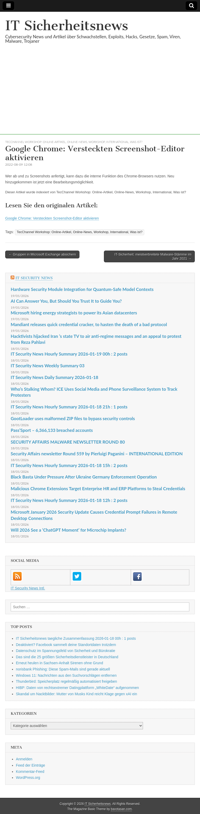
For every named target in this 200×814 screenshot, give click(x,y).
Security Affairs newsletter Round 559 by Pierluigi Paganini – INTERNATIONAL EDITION (97, 453)
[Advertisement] (100, 97)
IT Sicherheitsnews (66, 26)
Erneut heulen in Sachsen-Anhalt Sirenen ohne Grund (59, 663)
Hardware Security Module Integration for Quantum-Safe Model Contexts (82, 289)
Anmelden (24, 759)
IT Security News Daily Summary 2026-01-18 (54, 377)
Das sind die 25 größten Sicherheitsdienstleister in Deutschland (67, 657)
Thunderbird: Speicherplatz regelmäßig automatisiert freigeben (66, 681)
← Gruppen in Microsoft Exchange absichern (42, 254)
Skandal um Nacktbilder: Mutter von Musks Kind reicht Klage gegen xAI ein (76, 694)
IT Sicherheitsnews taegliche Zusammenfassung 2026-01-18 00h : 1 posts (76, 638)
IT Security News (34, 278)
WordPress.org (28, 777)
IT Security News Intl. (28, 588)
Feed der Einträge (30, 765)
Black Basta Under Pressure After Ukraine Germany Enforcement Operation (84, 477)
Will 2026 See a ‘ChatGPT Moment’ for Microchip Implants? (68, 530)
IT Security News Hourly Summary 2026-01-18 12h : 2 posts (69, 500)
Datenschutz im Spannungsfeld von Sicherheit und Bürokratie (65, 651)
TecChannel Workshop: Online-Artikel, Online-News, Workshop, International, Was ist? (73, 142)
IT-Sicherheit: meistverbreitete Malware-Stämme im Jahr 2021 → (153, 256)
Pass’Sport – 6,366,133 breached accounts (52, 430)
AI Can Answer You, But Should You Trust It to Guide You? (66, 301)
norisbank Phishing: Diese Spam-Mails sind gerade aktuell (63, 669)
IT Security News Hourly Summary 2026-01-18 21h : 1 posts (69, 406)
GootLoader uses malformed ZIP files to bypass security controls (73, 418)
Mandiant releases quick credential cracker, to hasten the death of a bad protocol (89, 324)
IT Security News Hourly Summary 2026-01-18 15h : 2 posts (69, 465)
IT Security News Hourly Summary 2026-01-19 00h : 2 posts (69, 354)
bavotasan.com (121, 809)
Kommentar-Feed (30, 771)
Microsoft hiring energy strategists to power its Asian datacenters (74, 312)
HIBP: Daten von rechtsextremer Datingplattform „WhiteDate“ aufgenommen (77, 688)
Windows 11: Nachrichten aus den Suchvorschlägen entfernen (66, 675)
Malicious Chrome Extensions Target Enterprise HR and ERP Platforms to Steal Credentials (98, 488)
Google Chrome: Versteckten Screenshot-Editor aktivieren (52, 218)
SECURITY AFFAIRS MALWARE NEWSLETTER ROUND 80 (68, 442)
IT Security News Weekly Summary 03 (47, 365)
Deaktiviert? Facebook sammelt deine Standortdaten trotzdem (66, 645)
